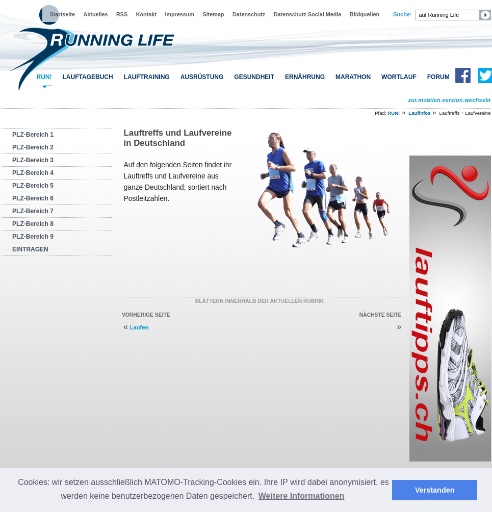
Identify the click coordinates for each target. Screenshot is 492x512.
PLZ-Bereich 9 (33, 236)
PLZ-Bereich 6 (33, 198)
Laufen (139, 327)
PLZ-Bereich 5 (33, 185)
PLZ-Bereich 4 (33, 172)
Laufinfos (419, 113)
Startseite (62, 14)
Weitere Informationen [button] (301, 496)
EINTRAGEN (30, 249)
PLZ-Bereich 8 (33, 223)
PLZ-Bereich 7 (33, 211)
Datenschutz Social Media (308, 14)
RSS (121, 14)
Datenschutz (248, 14)
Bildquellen (364, 14)
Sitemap (213, 14)
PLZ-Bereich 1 (33, 134)
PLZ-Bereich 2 (33, 147)
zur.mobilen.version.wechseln (449, 100)
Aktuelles (95, 14)
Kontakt (146, 14)
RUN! (44, 77)
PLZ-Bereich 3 (33, 160)
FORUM (438, 77)
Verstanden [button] (435, 490)
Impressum (179, 14)
